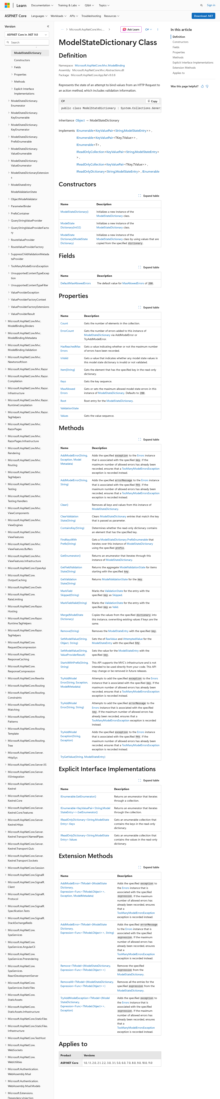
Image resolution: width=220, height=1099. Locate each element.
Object (80, 120)
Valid (115, 607)
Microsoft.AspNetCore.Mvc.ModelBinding (88, 29)
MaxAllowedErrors (133, 283)
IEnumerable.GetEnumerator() (78, 796)
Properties (179, 52)
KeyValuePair (104, 130)
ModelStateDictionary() (74, 211)
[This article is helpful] (202, 86)
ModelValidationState (132, 567)
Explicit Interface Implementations (193, 62)
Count (64, 323)
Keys (63, 381)
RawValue (111, 639)
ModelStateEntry (135, 130)
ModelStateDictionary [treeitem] (27, 53)
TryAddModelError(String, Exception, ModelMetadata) (74, 682)
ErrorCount (67, 331)
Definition (179, 37)
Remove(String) (69, 631)
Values (64, 416)
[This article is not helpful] (207, 86)
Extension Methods (184, 67)
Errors (140, 455)
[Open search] (201, 5)
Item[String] (67, 370)
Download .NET (203, 16)
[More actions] (157, 29)
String (119, 130)
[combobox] (27, 34)
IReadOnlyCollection (90, 152)
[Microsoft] (7, 5)
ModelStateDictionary (109, 216)
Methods (178, 57)
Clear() (64, 505)
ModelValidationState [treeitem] (24, 192)
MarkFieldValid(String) (73, 603)
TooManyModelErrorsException (141, 468)
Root (63, 401)
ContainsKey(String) (72, 528)
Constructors (180, 42)
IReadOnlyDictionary (90, 171)
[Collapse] (48, 26)
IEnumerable (85, 130)
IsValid (64, 358)
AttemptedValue (133, 639)
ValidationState (69, 408)
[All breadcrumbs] (62, 29)
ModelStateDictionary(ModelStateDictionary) (74, 239)
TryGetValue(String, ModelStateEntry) (82, 757)
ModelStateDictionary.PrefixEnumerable (124, 539)
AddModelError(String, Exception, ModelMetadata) (74, 459)
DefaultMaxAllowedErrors (75, 283)
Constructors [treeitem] (22, 60)
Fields (176, 47)
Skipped (117, 595)
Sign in (211, 5)
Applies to (179, 73)
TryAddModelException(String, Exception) (70, 736)
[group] (110, 108)
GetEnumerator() (70, 555)
